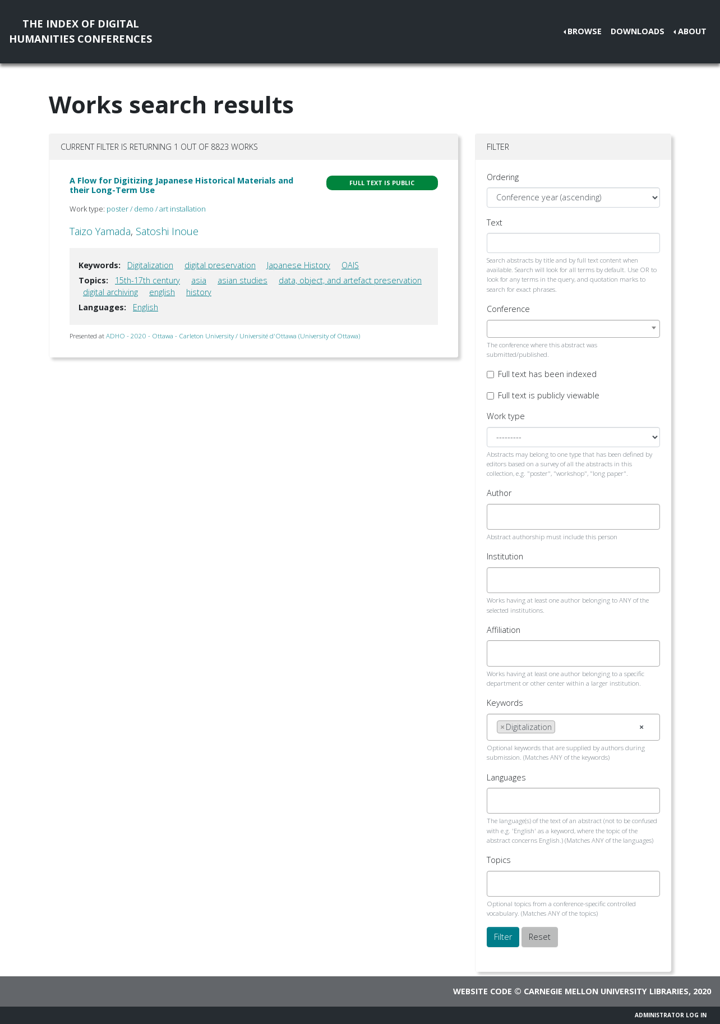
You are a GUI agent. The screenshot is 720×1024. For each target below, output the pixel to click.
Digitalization (150, 265)
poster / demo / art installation (156, 209)
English (145, 307)
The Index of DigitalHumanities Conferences (80, 31)
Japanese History (298, 265)
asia (198, 280)
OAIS (350, 265)
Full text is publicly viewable (548, 395)
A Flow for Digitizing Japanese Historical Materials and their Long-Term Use (181, 185)
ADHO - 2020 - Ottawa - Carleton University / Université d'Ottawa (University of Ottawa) (233, 336)
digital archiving (110, 292)
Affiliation (503, 629)
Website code (482, 991)
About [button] (692, 31)
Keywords (505, 702)
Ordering (503, 177)
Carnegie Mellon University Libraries (606, 991)
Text (494, 222)
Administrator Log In (671, 1015)
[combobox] (573, 329)
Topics (499, 860)
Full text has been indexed (547, 374)
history (198, 292)
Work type (506, 416)
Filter (503, 936)
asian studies (242, 280)
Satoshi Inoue (167, 231)
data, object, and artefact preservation (350, 280)
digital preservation (220, 265)
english (162, 292)
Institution (505, 556)
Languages (506, 777)
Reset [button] (540, 936)
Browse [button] (584, 31)
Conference (508, 309)
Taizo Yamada (100, 231)
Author (499, 493)
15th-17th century (147, 280)
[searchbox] (500, 517)
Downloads (637, 31)
